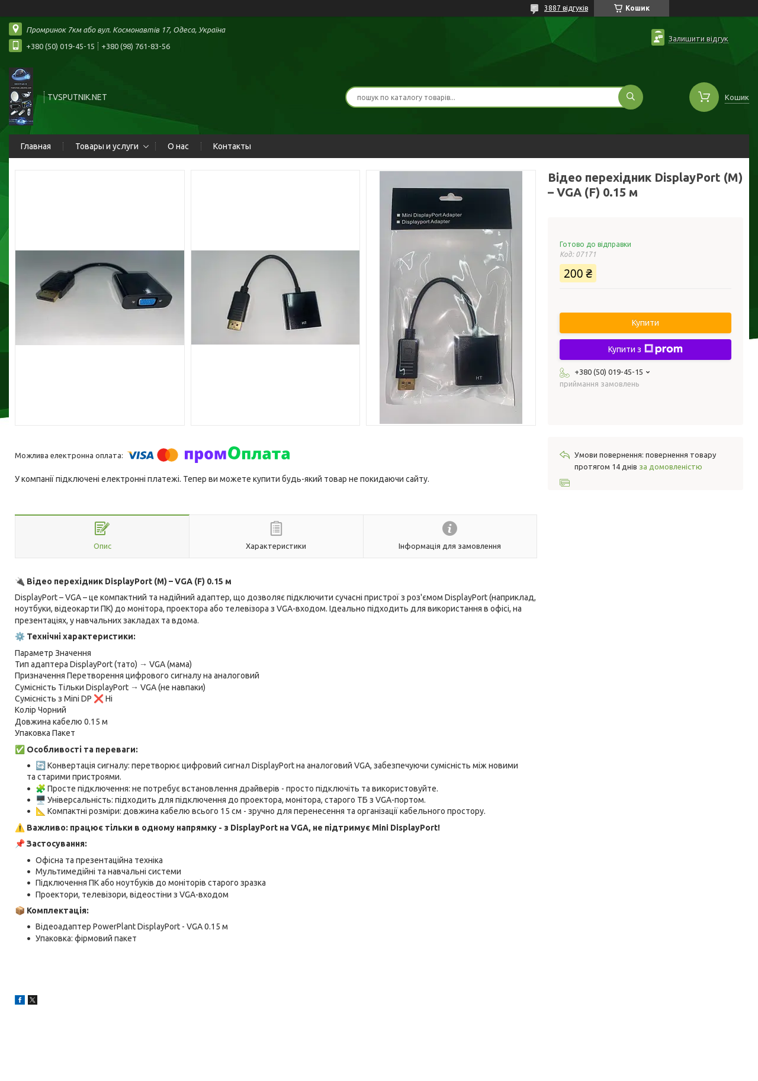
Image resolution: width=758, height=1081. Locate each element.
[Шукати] (630, 97)
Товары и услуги (107, 146)
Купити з (645, 349)
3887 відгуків (566, 8)
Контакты (232, 146)
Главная (36, 146)
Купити (645, 322)
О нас (178, 146)
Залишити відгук (698, 38)
